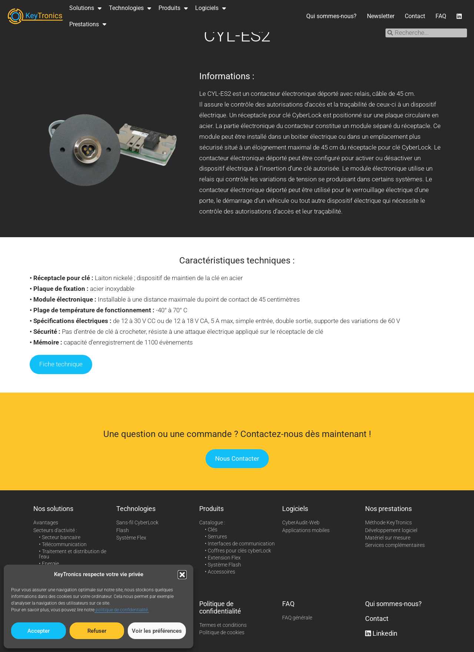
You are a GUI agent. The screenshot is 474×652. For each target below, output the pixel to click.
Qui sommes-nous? (331, 16)
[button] (182, 574)
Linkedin (381, 633)
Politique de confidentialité (220, 607)
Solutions (85, 8)
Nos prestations (388, 508)
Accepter (38, 631)
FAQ (440, 16)
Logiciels (210, 8)
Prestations (87, 24)
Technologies (130, 8)
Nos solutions (53, 508)
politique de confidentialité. (121, 609)
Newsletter (380, 16)
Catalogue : (212, 522)
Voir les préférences (157, 631)
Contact (415, 16)
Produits (173, 8)
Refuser (96, 631)
